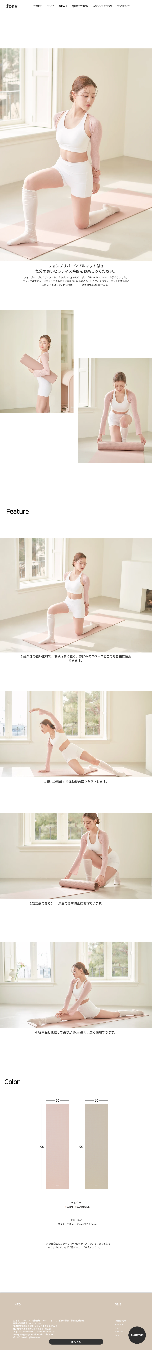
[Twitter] (123, 1331)
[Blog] (118, 1327)
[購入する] (76, 1342)
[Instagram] (121, 1320)
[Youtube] (121, 1324)
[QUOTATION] (137, 1335)
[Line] (123, 1335)
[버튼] (80, 6)
